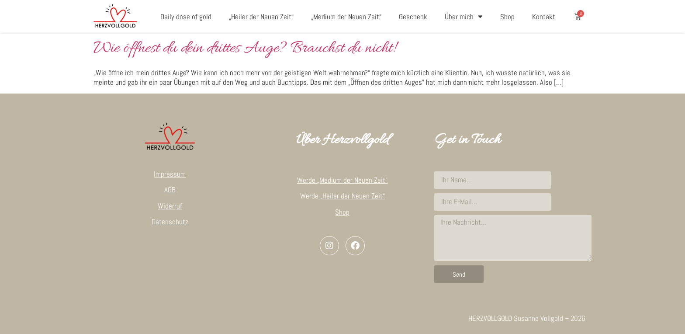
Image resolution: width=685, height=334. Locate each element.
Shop (507, 16)
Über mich (464, 16)
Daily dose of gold (185, 16)
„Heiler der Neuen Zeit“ (261, 16)
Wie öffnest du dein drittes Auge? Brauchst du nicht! (244, 48)
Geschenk (413, 16)
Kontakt (543, 16)
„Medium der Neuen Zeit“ (346, 16)
